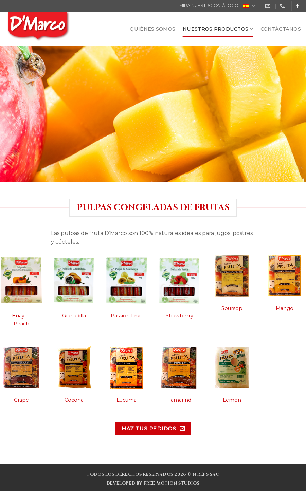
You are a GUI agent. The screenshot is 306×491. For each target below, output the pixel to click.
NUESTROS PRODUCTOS (218, 28)
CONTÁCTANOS (280, 29)
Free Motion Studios (172, 483)
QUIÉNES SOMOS (152, 29)
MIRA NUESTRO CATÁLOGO (208, 5)
